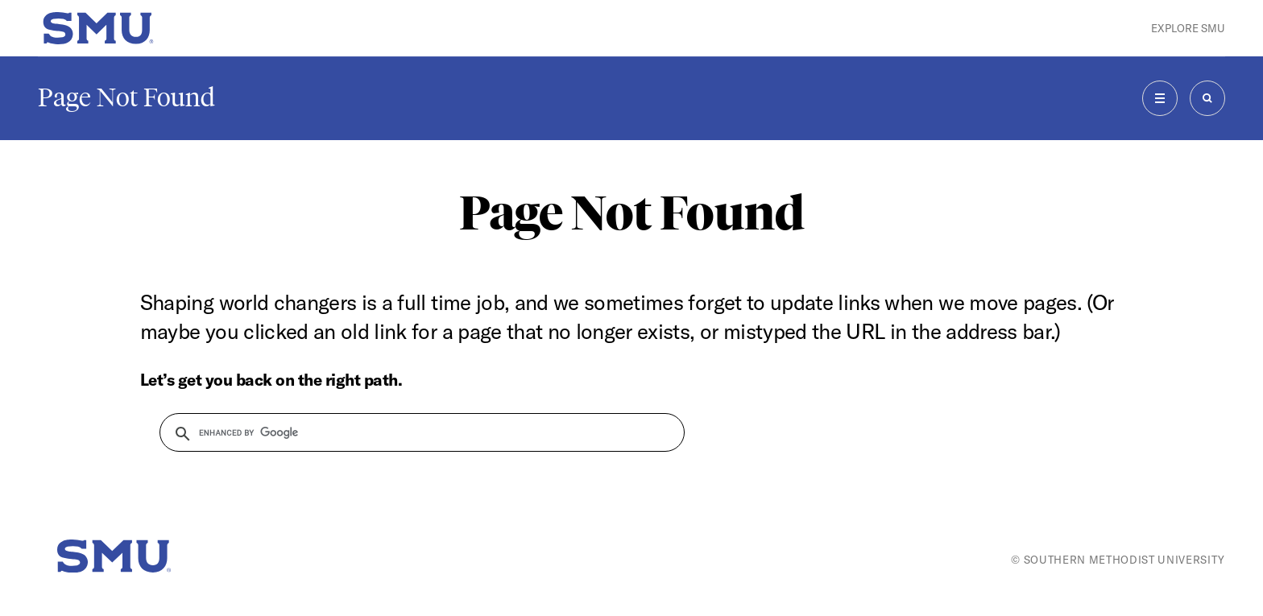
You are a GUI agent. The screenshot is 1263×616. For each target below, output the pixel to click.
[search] (412, 432)
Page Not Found (126, 97)
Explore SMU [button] (1188, 28)
